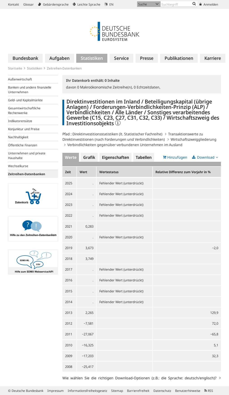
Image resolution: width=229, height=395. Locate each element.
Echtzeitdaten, (147, 87)
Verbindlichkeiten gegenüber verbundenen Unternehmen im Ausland (124, 144)
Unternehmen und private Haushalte (26, 155)
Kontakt (13, 4)
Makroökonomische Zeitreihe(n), (105, 87)
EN (109, 4)
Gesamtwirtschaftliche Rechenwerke (24, 110)
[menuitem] (25, 58)
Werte (70, 157)
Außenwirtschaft (20, 79)
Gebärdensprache (53, 4)
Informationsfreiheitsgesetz (87, 391)
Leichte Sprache (86, 4)
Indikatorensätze (20, 121)
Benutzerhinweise (187, 391)
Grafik (89, 157)
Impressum (55, 391)
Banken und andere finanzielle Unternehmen (29, 89)
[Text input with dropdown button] (179, 4)
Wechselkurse (18, 166)
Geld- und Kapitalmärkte (25, 100)
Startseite (15, 68)
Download (205, 157)
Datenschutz (162, 391)
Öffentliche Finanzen (22, 145)
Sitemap (117, 391)
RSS (208, 391)
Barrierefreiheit (138, 391)
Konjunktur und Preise (24, 129)
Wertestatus (109, 172)
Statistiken (34, 68)
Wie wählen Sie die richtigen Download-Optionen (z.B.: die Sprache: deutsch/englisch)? (140, 378)
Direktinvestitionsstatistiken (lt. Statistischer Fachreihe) (117, 134)
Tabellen (144, 157)
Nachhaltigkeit (18, 137)
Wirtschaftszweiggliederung (193, 139)
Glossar (28, 4)
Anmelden (208, 4)
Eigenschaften (115, 157)
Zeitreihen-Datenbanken (64, 68)
